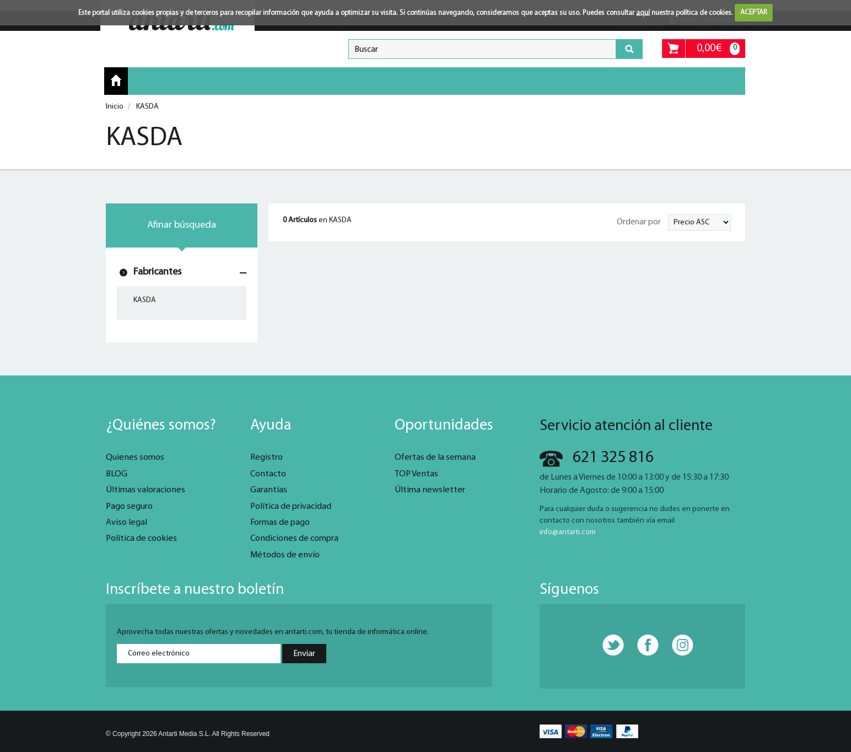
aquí (643, 12)
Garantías (268, 490)
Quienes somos (135, 457)
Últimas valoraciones (145, 490)
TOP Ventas (416, 474)
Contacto (268, 474)
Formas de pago (280, 522)
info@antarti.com (568, 532)
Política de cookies (141, 538)
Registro (266, 457)
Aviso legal (126, 522)
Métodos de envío (285, 555)
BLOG (116, 474)
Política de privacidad (290, 506)
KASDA (144, 300)
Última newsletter (430, 490)
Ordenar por (639, 222)
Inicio (116, 80)
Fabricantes (157, 272)
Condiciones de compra (294, 538)
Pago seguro (129, 506)
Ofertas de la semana (435, 457)
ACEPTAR (753, 12)
